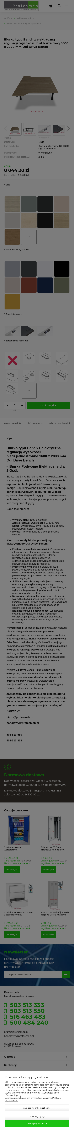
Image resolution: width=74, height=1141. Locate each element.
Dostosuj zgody (37, 1116)
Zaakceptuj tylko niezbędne (37, 1108)
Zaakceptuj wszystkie (37, 1123)
